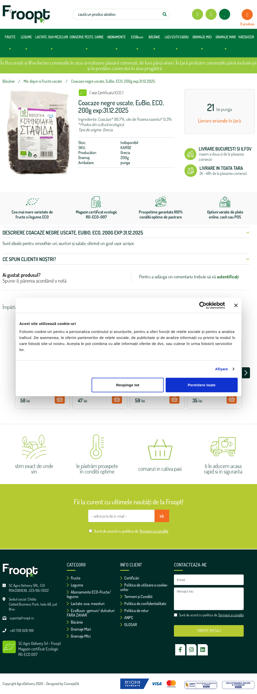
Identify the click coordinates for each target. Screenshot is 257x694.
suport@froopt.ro (22, 618)
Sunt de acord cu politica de (131, 531)
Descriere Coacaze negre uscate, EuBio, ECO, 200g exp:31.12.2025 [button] (126, 232)
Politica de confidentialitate (143, 603)
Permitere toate (202, 385)
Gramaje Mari (79, 629)
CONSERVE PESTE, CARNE (87, 45)
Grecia (125, 152)
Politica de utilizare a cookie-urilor (144, 587)
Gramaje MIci (79, 636)
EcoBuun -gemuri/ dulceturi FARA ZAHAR (90, 613)
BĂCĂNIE (154, 45)
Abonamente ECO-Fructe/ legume (89, 594)
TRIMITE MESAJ (209, 630)
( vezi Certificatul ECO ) (106, 92)
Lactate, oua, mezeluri (85, 603)
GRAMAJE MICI (202, 45)
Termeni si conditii (153, 531)
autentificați (228, 276)
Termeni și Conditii (136, 596)
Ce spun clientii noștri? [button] (126, 259)
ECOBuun (137, 45)
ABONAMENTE (116, 45)
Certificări (129, 578)
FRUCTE (10, 45)
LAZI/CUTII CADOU (177, 45)
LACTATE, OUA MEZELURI (51, 45)
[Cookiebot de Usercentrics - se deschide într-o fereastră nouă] (203, 305)
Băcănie (75, 622)
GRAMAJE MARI (226, 45)
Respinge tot (127, 385)
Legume (75, 585)
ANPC (126, 617)
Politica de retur (134, 610)
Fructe (73, 578)
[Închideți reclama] (236, 305)
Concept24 (71, 683)
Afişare (221, 369)
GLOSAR (128, 624)
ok (162, 516)
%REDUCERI (246, 37)
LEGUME (26, 45)
